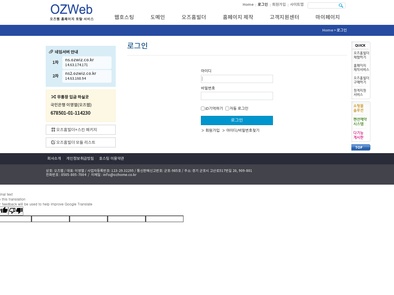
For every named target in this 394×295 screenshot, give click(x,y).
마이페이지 (328, 17)
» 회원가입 (210, 130)
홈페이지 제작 (238, 17)
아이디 (206, 71)
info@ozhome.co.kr (120, 175)
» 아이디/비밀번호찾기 (240, 130)
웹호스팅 (124, 17)
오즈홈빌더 (194, 17)
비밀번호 (208, 88)
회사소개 (54, 158)
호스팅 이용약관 (111, 158)
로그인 (263, 4)
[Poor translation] (15, 210)
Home (248, 4)
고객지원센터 (284, 17)
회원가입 (279, 4)
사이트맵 (297, 4)
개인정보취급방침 (80, 158)
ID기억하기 (212, 108)
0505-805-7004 (73, 175)
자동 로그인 (236, 108)
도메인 (157, 17)
